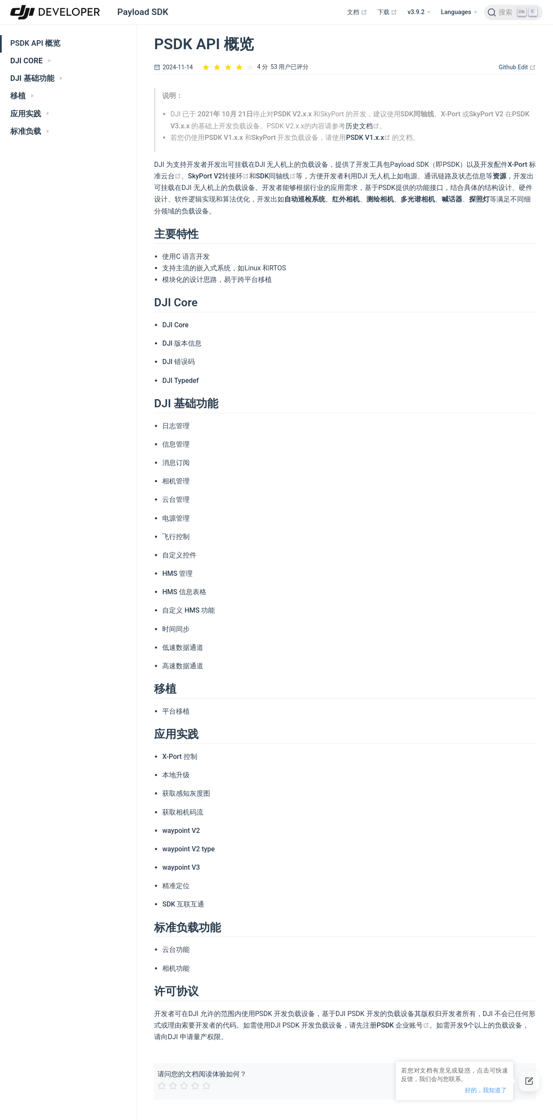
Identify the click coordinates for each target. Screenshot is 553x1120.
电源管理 (176, 518)
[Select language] (459, 12)
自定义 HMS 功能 (188, 610)
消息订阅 (176, 463)
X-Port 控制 (179, 757)
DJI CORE (30, 60)
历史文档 (362, 126)
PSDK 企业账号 (403, 1025)
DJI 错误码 (178, 362)
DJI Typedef (180, 380)
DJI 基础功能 (36, 78)
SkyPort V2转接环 (218, 176)
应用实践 (29, 114)
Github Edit (517, 67)
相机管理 (176, 481)
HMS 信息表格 (184, 592)
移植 (22, 96)
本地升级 (176, 775)
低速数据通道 (182, 647)
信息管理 (176, 444)
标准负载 (29, 131)
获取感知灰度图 (186, 793)
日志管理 (176, 426)
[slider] (235, 67)
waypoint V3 (181, 867)
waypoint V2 (181, 831)
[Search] (513, 12)
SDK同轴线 (276, 176)
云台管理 (176, 499)
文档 (357, 12)
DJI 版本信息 (182, 343)
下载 (388, 12)
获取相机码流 (182, 812)
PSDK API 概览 (35, 43)
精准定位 (176, 886)
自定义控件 (179, 555)
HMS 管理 (177, 573)
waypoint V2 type (188, 849)
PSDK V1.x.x (368, 137)
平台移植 (176, 711)
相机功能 (176, 968)
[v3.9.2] (419, 12)
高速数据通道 (182, 666)
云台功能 (176, 949)
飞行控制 (176, 537)
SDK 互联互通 (183, 904)
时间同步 (176, 629)
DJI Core (175, 325)
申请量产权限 (200, 1037)
